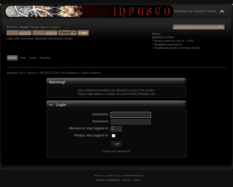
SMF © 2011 (115, 175)
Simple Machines (133, 175)
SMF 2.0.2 (100, 175)
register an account (118, 93)
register (55, 27)
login (43, 27)
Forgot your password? (116, 151)
